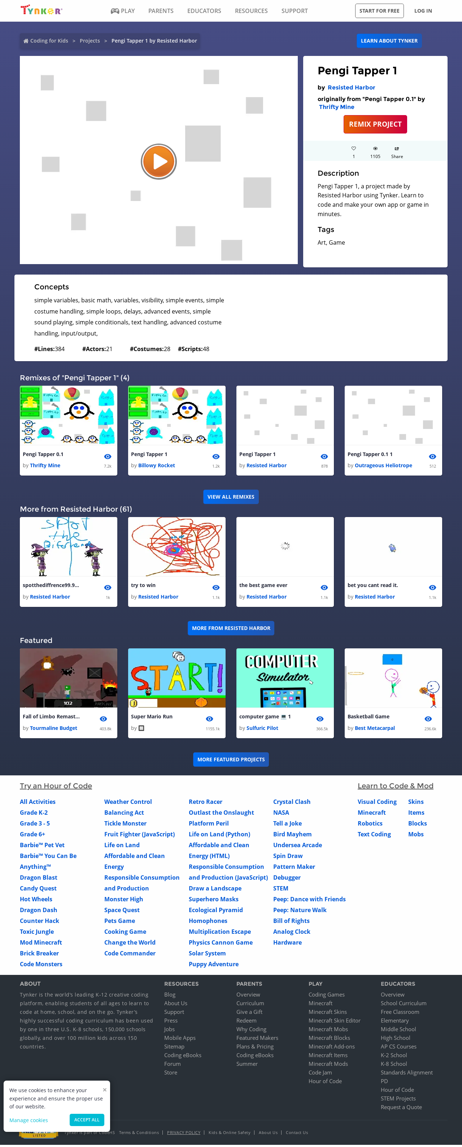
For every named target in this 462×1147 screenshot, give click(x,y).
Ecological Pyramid (216, 912)
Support (174, 1013)
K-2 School (394, 1057)
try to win (143, 586)
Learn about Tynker (389, 40)
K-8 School (394, 1065)
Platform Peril (209, 825)
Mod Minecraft (41, 944)
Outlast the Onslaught (221, 814)
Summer (247, 1065)
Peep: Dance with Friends (309, 901)
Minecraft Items (328, 1057)
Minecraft (372, 814)
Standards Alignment (407, 1074)
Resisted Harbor (351, 87)
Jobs (169, 1031)
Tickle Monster (125, 825)
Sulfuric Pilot (262, 729)
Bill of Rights (291, 923)
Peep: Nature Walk (300, 912)
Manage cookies (28, 1120)
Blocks (417, 825)
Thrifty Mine (336, 107)
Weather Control (128, 803)
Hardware (287, 944)
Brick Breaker (39, 955)
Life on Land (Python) (219, 836)
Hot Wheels (36, 901)
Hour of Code (325, 1083)
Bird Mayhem (292, 836)
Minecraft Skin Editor (335, 1022)
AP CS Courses (399, 1048)
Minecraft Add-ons (332, 1048)
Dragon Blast (38, 879)
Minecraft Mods (328, 1065)
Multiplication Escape (220, 933)
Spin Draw (288, 858)
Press (171, 1022)
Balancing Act (124, 814)
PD (384, 1083)
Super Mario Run (152, 718)
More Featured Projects (231, 761)
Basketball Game (368, 718)
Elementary (395, 1022)
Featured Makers (257, 1039)
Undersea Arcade (297, 847)
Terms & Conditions (139, 1134)
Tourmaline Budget (53, 729)
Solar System (207, 955)
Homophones (208, 923)
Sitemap (174, 1048)
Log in (423, 10)
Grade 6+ (32, 836)
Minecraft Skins (328, 1013)
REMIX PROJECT (375, 123)
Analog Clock (291, 933)
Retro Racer (205, 803)
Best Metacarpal (375, 729)
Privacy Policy (183, 1134)
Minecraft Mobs (328, 1031)
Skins (416, 803)
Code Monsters (41, 966)
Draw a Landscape (215, 890)
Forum (172, 1065)
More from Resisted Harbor (231, 629)
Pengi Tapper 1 (149, 454)
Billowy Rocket (156, 466)
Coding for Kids (49, 40)
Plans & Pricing (255, 1048)
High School (395, 1039)
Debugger (287, 879)
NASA (281, 814)
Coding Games (327, 996)
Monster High (123, 901)
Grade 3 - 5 (35, 825)
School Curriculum (404, 1005)
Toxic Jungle (37, 933)
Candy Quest (38, 890)
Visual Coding (377, 803)
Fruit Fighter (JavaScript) (139, 836)
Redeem (246, 1022)
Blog (169, 996)
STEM (280, 890)
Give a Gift (249, 1013)
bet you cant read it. (373, 586)
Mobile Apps (180, 1039)
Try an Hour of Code (56, 787)
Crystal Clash (292, 803)
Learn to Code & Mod (395, 787)
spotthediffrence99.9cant (51, 586)
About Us (175, 1005)
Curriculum (250, 1005)
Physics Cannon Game (221, 944)
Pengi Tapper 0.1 (43, 454)
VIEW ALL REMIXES (231, 497)
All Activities (38, 803)
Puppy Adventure (214, 966)
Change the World (130, 944)
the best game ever (263, 586)
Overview (248, 996)
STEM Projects (398, 1100)
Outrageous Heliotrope (383, 466)
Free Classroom (400, 1013)
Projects (90, 40)
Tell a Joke (287, 825)
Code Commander (130, 955)
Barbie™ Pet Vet (42, 847)
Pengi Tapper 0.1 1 (370, 454)
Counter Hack (39, 923)
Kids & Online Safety (229, 1134)
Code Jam (320, 1074)
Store (170, 1074)
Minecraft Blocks (329, 1039)
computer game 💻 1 (265, 718)
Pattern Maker (294, 868)
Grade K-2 (34, 814)
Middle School (398, 1031)
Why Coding (251, 1031)
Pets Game (119, 923)
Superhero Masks (214, 901)
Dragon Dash (38, 912)
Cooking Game (125, 933)
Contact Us (297, 1134)
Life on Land (122, 847)
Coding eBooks (182, 1057)
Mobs (416, 836)
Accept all (87, 1120)
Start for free (379, 10)
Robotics (370, 825)
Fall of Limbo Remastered (51, 718)
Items (416, 814)
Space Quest (122, 912)
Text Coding (374, 836)
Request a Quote (401, 1109)
